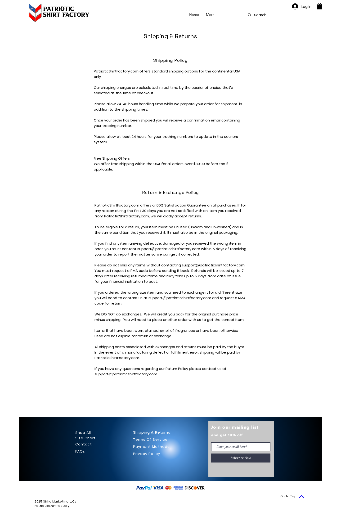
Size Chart (85, 438)
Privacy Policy (146, 453)
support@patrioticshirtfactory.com (168, 248)
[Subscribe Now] (240, 458)
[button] (319, 6)
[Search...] (261, 14)
